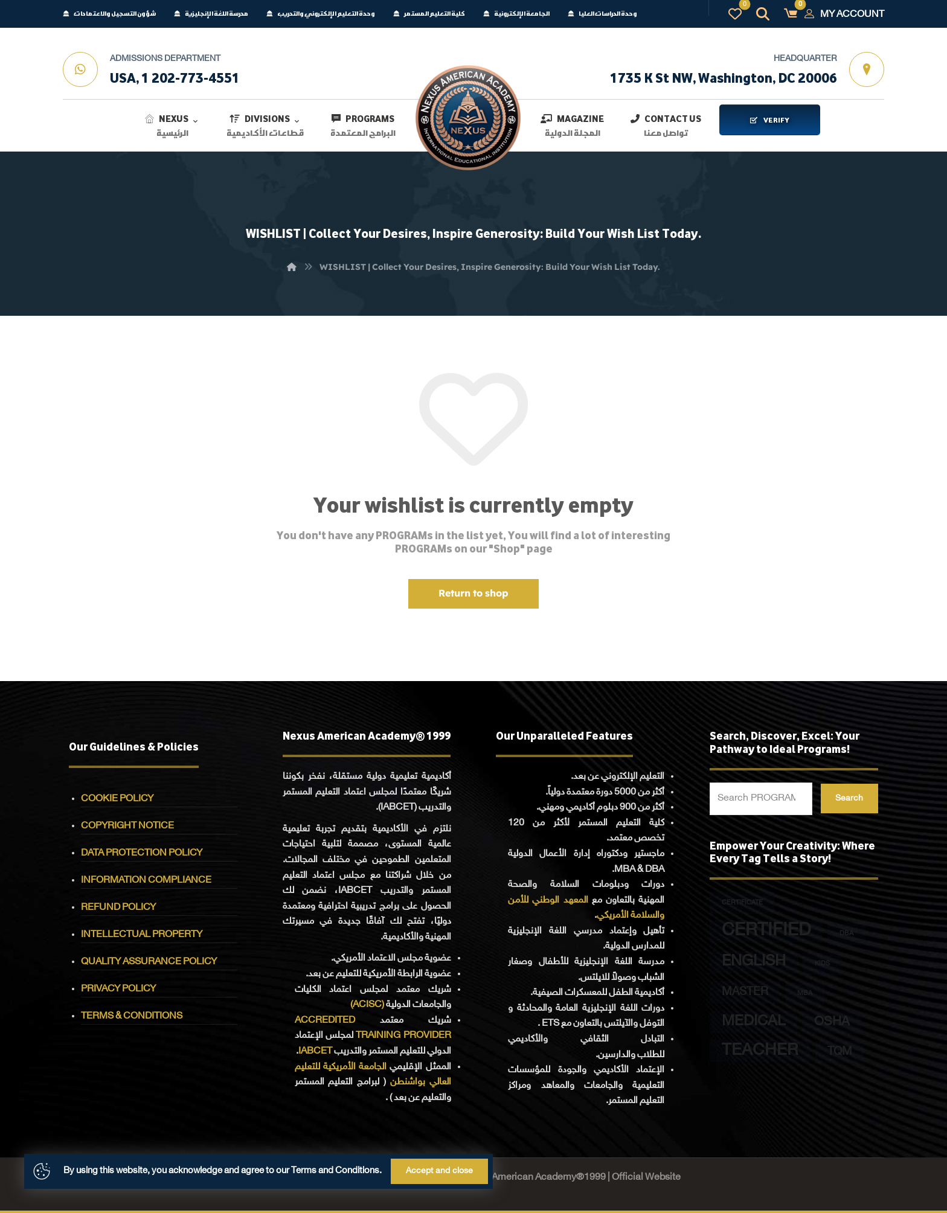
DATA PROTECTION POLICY (141, 853)
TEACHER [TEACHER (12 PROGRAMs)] (760, 1051)
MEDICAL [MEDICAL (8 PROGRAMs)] (753, 1022)
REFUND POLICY (118, 908)
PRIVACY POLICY (118, 989)
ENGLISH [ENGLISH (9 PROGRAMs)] (754, 962)
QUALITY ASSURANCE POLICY (149, 962)
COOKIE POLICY (117, 799)
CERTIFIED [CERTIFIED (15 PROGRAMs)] (766, 931)
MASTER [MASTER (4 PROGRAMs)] (745, 992)
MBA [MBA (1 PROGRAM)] (804, 993)
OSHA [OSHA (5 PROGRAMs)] (832, 1022)
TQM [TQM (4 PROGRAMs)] (839, 1052)
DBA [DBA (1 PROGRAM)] (846, 934)
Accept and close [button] (439, 1171)
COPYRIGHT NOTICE (127, 826)
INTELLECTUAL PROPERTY (141, 935)
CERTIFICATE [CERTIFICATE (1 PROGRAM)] (742, 903)
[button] (790, 14)
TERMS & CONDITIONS (131, 1016)
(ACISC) (367, 1005)
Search (849, 798)
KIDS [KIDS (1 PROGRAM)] (822, 964)
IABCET (315, 1051)
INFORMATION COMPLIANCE (146, 880)
